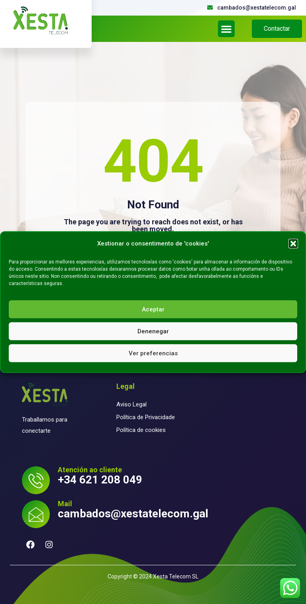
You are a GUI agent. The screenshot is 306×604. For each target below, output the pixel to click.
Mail (65, 503)
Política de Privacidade (145, 417)
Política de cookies (141, 430)
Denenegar (153, 331)
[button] (293, 244)
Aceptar (153, 309)
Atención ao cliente (90, 469)
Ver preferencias (153, 353)
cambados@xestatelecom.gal (133, 513)
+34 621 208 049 (100, 479)
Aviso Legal (131, 404)
